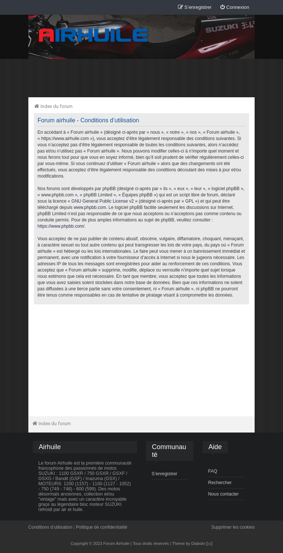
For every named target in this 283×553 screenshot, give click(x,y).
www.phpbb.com (90, 207)
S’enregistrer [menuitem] (164, 473)
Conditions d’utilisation (50, 527)
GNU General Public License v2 (102, 201)
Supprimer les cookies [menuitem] (233, 527)
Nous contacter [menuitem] (223, 494)
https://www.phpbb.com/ (61, 226)
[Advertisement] (141, 77)
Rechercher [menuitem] (220, 482)
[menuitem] (234, 7)
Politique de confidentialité (101, 527)
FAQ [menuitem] (212, 471)
